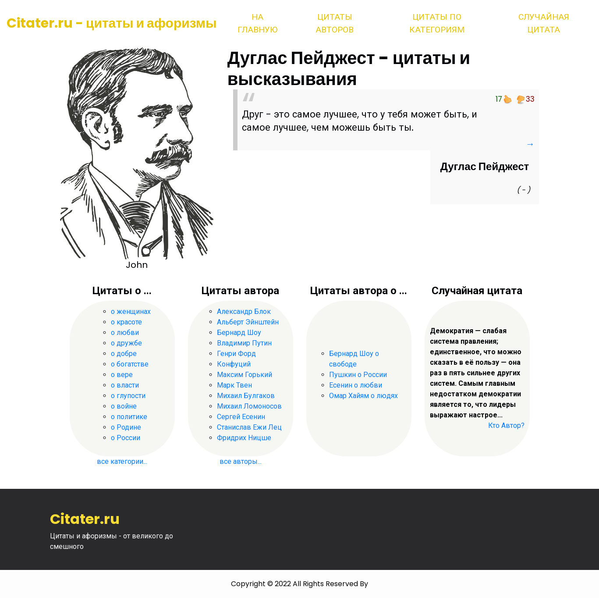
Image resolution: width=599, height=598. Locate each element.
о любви (125, 332)
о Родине (126, 427)
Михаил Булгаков (246, 396)
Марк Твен (234, 385)
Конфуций (234, 364)
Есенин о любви (355, 385)
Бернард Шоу (239, 332)
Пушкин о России (358, 374)
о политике (129, 417)
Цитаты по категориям (436, 23)
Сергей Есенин (241, 417)
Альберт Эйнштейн (248, 322)
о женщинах (131, 311)
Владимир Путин (244, 343)
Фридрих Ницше (244, 438)
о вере (122, 374)
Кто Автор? (506, 425)
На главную (257, 23)
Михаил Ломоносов (249, 406)
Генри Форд (236, 353)
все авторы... (241, 461)
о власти (125, 385)
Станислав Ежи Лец (249, 427)
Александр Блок (244, 311)
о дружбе (126, 343)
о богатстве (130, 364)
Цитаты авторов (334, 23)
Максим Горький (244, 374)
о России (125, 438)
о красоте (126, 322)
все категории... (122, 461)
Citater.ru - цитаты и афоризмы (112, 23)
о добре (124, 353)
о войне (124, 406)
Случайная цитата (543, 23)
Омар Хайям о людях (363, 396)
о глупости (128, 396)
